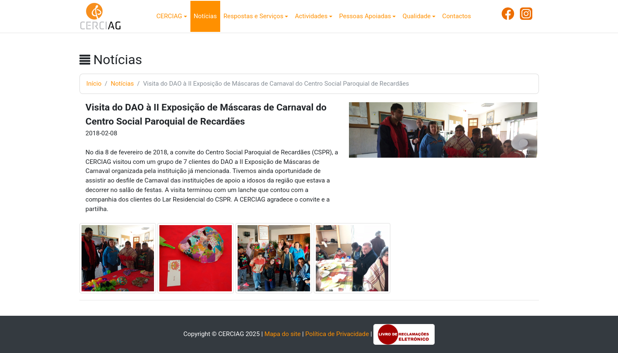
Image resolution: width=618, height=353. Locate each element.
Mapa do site (283, 334)
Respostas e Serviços (254, 16)
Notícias (205, 16)
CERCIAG (169, 16)
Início (94, 83)
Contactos (456, 16)
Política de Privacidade (337, 334)
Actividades (311, 16)
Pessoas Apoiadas (365, 16)
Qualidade (416, 16)
